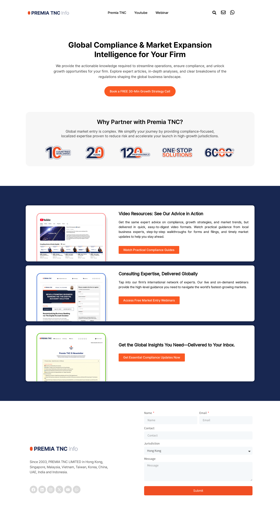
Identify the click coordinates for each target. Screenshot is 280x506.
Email (203, 413)
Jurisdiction (152, 443)
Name (148, 413)
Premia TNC (117, 13)
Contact (149, 428)
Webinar (162, 13)
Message (150, 459)
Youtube (141, 13)
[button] (214, 12)
